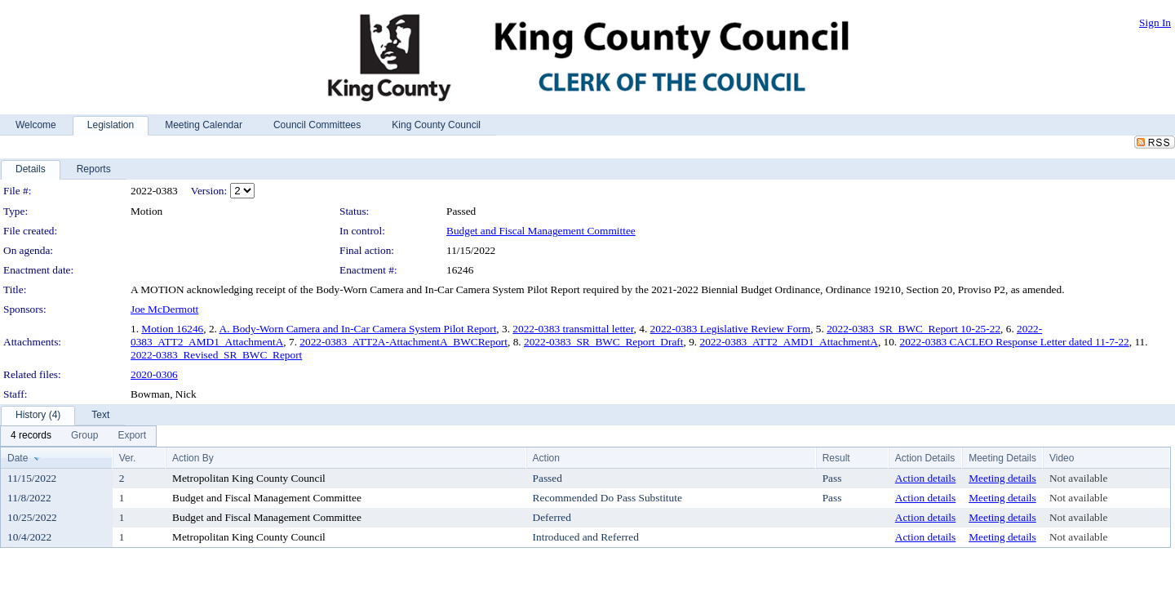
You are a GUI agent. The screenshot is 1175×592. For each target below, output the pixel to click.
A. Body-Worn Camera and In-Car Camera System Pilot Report (358, 329)
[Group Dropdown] (84, 436)
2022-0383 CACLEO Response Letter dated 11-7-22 (1014, 342)
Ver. (127, 458)
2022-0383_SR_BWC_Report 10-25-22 (913, 329)
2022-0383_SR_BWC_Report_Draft (603, 342)
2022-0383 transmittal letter (572, 329)
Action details (925, 478)
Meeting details (1002, 478)
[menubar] (78, 436)
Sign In (1155, 22)
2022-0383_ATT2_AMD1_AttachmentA (788, 342)
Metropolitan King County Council (249, 478)
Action (546, 458)
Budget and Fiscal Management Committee (541, 231)
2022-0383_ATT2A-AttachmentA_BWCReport (403, 342)
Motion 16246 (172, 329)
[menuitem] (31, 436)
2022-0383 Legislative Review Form (730, 329)
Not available (1078, 478)
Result (836, 458)
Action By (193, 458)
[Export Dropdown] (132, 436)
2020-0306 (154, 374)
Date (17, 458)
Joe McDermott (164, 309)
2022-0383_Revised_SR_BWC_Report (216, 355)
